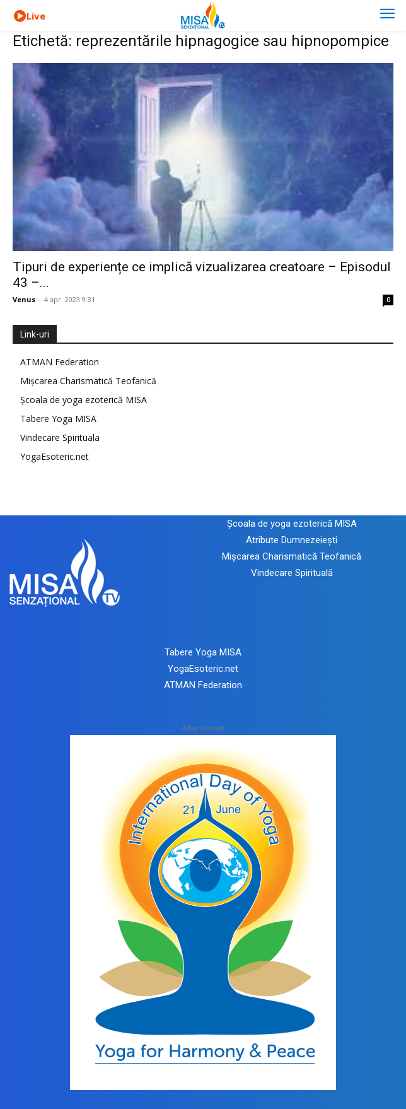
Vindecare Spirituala (60, 437)
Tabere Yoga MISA (58, 419)
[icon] (19, 16)
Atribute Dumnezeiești (291, 540)
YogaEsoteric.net (54, 456)
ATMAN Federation (59, 362)
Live (35, 15)
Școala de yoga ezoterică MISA (83, 400)
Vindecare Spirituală (292, 572)
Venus (24, 299)
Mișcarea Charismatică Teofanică (88, 381)
